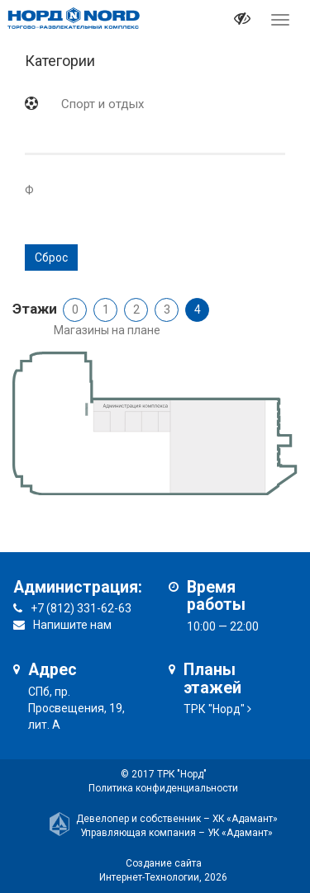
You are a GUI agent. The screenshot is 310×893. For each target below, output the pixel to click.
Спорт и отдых (102, 104)
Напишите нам (72, 624)
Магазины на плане (107, 330)
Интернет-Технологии (149, 877)
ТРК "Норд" (214, 709)
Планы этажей (212, 678)
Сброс (51, 257)
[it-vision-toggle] (242, 21)
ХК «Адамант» (245, 818)
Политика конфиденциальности (163, 788)
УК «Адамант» (240, 833)
